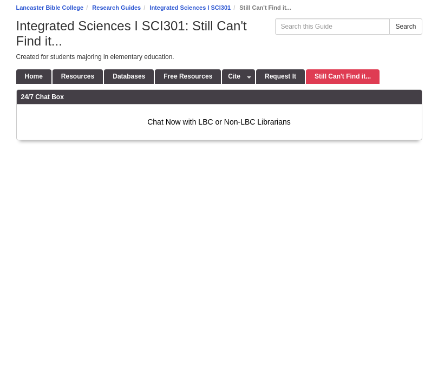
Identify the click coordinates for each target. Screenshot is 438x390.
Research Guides (116, 7)
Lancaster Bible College (50, 7)
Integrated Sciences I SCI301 (190, 7)
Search (405, 26)
